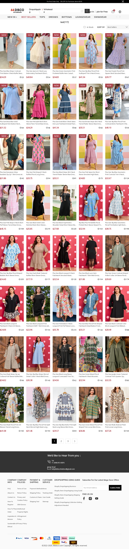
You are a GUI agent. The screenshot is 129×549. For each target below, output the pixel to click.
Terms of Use (21, 489)
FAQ (9, 489)
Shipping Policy (35, 493)
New (4, 35)
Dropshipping (35, 10)
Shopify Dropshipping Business (65, 486)
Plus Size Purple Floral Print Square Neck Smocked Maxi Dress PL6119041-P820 (115, 72)
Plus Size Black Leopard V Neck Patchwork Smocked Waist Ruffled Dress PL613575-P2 (64, 274)
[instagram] (90, 498)
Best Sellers (112, 27)
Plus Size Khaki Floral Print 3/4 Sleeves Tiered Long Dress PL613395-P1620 (10, 426)
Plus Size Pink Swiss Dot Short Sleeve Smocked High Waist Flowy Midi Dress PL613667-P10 (90, 173)
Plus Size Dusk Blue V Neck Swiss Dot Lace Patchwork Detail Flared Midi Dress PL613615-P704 (64, 122)
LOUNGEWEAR (82, 17)
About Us (11, 493)
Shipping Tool (34, 501)
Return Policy (21, 493)
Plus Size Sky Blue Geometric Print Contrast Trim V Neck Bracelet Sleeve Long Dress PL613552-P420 (115, 173)
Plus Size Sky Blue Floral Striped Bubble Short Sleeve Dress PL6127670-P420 (11, 274)
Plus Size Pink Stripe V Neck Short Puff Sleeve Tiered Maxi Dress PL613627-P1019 (11, 224)
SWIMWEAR (100, 17)
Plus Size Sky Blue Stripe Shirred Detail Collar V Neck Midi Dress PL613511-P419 (37, 375)
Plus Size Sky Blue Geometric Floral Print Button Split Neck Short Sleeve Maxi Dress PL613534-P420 (115, 224)
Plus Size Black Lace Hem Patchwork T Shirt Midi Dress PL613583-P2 (89, 274)
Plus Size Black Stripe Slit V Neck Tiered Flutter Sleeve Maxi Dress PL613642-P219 (64, 173)
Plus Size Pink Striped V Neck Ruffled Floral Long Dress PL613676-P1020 (36, 173)
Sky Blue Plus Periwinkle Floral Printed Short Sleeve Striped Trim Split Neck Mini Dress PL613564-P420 (90, 224)
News (45, 489)
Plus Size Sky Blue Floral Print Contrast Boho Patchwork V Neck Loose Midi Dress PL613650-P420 (117, 122)
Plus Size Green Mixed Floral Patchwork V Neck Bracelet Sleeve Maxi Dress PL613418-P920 (89, 375)
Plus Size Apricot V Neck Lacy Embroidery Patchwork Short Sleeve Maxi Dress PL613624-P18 (38, 72)
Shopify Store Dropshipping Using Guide (68, 491)
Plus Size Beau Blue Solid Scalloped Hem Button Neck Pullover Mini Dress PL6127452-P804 (11, 122)
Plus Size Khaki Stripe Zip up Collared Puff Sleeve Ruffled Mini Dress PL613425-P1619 (11, 375)
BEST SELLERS (28, 17)
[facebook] (84, 498)
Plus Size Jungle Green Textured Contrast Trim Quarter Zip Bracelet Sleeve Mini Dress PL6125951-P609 (116, 375)
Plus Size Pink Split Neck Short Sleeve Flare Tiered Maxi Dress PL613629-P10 (37, 122)
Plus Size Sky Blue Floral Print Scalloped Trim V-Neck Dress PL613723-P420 (89, 72)
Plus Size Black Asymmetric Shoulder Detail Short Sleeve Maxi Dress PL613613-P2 (64, 224)
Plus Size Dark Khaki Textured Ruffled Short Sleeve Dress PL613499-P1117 (36, 274)
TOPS (42, 17)
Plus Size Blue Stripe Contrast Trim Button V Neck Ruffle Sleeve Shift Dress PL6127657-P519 (11, 72)
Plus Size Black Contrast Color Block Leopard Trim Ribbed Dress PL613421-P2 (115, 325)
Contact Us (11, 497)
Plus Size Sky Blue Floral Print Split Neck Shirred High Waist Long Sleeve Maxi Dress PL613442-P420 (38, 426)
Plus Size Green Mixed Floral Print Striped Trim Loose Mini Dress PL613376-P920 (90, 426)
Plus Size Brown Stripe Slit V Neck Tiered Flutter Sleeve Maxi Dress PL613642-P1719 (90, 122)
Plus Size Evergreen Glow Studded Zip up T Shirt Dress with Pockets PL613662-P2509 (12, 173)
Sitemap (45, 501)
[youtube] (96, 498)
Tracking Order (48, 493)
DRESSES (53, 17)
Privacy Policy (22, 523)
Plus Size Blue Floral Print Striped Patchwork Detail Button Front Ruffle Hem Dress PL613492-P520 (91, 325)
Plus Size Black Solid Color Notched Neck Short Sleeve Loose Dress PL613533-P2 (35, 224)
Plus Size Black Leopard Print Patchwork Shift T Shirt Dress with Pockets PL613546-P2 (38, 325)
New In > (12, 17)
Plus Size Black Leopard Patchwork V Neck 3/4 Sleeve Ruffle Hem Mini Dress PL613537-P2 (11, 325)
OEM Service (21, 504)
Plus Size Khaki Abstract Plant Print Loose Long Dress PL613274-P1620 (115, 426)
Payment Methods (36, 489)
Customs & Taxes (36, 497)
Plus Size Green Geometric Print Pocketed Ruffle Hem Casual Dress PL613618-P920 (64, 72)
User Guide (46, 497)
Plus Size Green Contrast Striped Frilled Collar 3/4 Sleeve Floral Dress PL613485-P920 (116, 274)
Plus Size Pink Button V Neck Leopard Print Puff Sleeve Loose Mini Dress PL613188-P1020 (64, 325)
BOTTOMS (67, 17)
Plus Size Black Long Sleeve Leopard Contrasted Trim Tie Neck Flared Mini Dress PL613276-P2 (63, 375)
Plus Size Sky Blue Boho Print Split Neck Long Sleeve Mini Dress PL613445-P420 (64, 426)
